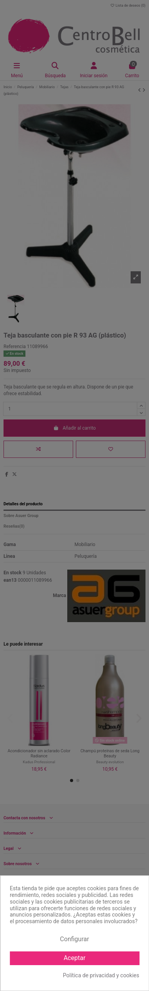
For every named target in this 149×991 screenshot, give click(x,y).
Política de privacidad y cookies (101, 975)
